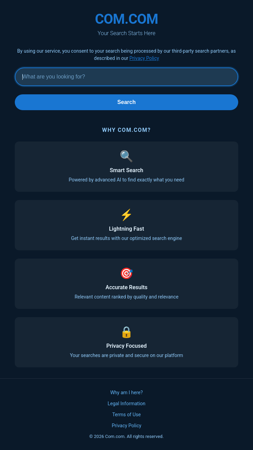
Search (126, 102)
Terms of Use (126, 414)
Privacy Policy (144, 58)
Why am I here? (126, 392)
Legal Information (126, 403)
